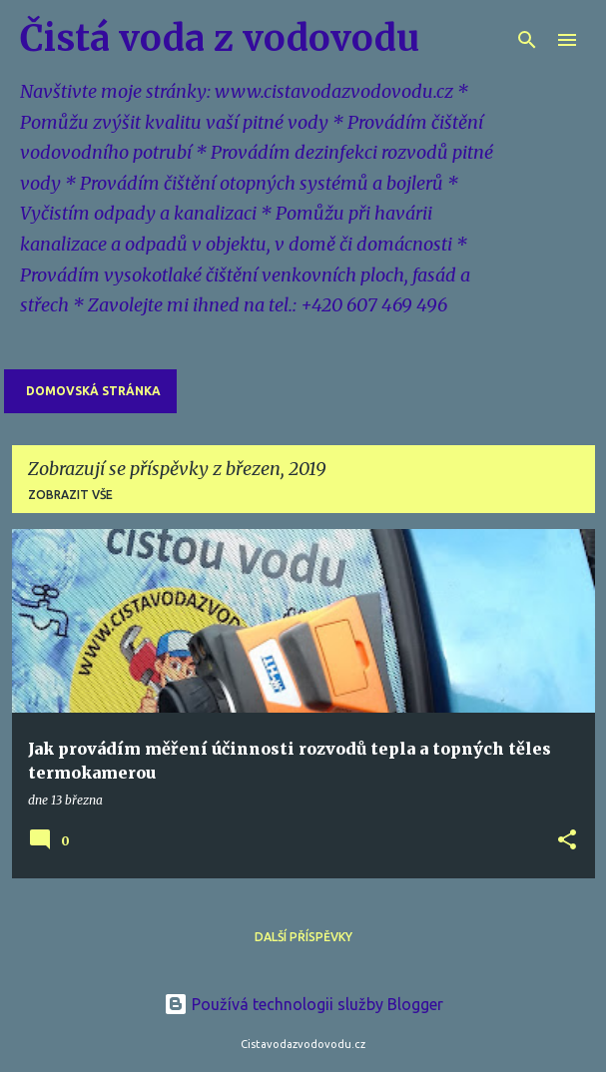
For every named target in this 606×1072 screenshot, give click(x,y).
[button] (567, 840)
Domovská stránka (93, 390)
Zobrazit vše (70, 494)
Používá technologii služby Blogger (303, 1004)
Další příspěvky (303, 936)
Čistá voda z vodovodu (219, 38)
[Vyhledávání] (527, 40)
